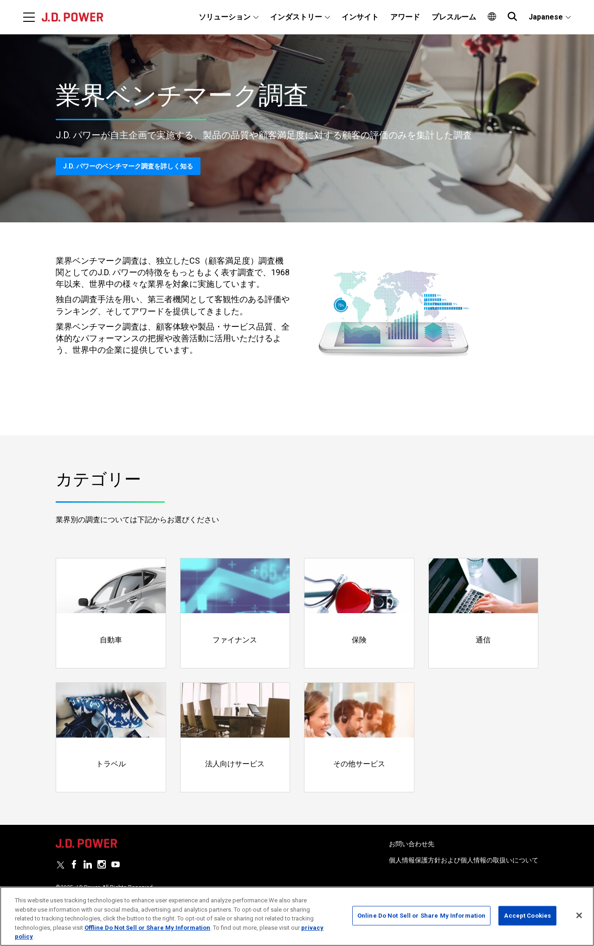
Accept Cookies (527, 915)
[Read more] (111, 613)
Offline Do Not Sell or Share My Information (147, 927)
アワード (405, 17)
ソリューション (225, 17)
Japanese (546, 17)
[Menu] (29, 17)
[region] (297, 916)
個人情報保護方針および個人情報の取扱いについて (463, 860)
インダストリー (296, 17)
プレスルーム (454, 17)
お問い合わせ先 (411, 844)
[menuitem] (228, 17)
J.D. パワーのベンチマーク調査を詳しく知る (128, 166)
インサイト (360, 17)
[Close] (579, 915)
